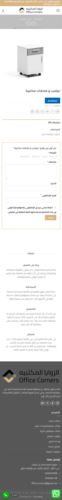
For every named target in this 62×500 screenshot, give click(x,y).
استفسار (52, 100)
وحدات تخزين (26, 19)
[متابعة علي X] (47, 403)
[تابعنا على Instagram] (57, 403)
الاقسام (34, 492)
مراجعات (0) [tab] (54, 122)
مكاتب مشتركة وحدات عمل (47, 426)
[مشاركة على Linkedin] (32, 111)
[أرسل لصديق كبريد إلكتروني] (42, 111)
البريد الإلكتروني (48, 195)
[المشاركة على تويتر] (47, 111)
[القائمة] (58, 10)
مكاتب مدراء (54, 421)
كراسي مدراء (54, 446)
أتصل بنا (26, 492)
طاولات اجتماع (53, 436)
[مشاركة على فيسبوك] (52, 111)
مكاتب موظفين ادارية (50, 431)
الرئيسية (38, 19)
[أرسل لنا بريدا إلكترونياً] (42, 403)
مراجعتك (51, 162)
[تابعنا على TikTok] (52, 403)
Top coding (38, 496)
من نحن (41, 492)
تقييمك (52, 152)
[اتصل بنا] (5, 495)
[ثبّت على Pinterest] (37, 111)
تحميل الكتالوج (15, 492)
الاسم (53, 183)
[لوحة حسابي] (3, 10)
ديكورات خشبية (53, 451)
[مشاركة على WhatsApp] (57, 111)
